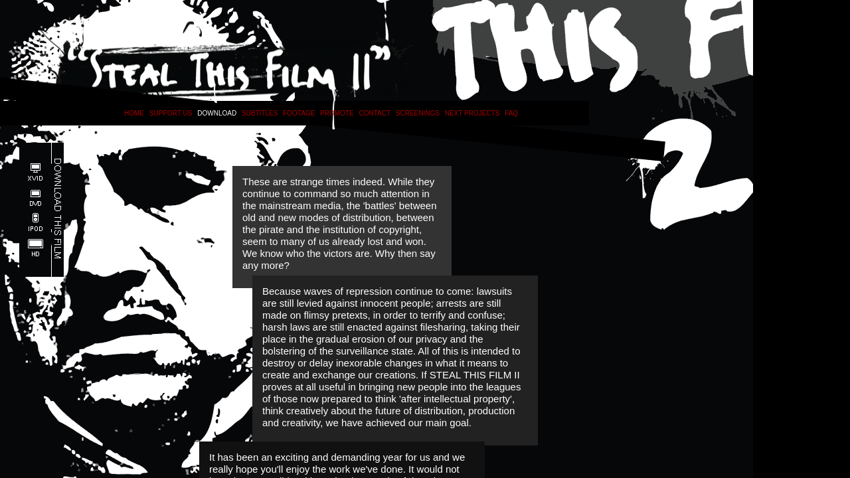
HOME (134, 113)
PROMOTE (337, 113)
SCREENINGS (418, 113)
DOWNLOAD (216, 113)
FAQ (511, 113)
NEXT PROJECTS (472, 113)
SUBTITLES (260, 113)
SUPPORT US (171, 113)
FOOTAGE (299, 113)
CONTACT (374, 113)
